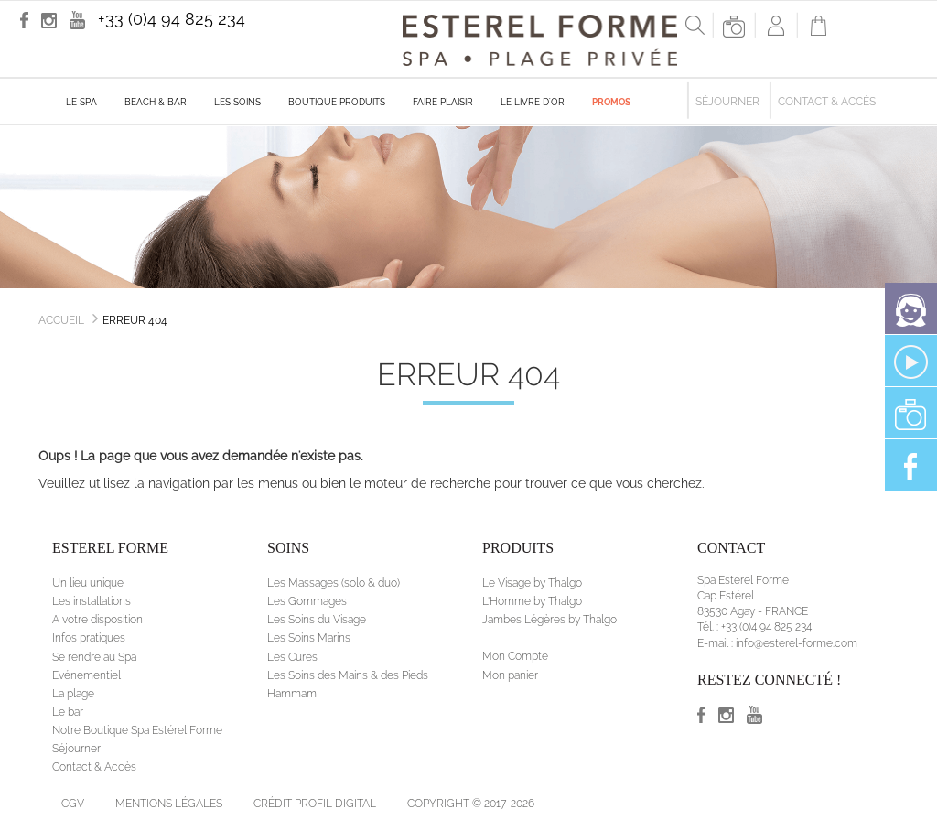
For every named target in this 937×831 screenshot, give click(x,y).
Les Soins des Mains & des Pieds (347, 675)
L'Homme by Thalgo (532, 601)
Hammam (292, 693)
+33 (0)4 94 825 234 (171, 18)
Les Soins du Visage (316, 619)
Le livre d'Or (533, 102)
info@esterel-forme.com (796, 643)
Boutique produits (336, 102)
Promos (611, 102)
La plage (73, 693)
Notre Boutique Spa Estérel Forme (137, 730)
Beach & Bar (155, 102)
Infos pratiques (88, 637)
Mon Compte (515, 656)
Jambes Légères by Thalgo (549, 619)
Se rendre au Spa (94, 657)
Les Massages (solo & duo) (333, 583)
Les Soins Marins (308, 637)
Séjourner (727, 101)
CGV (72, 803)
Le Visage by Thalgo (532, 583)
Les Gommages (307, 601)
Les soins (237, 102)
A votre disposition (97, 619)
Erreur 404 (134, 320)
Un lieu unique (88, 583)
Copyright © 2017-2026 (470, 803)
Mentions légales (168, 803)
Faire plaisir (443, 102)
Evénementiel (86, 675)
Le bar (67, 712)
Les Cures (292, 657)
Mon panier (510, 675)
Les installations (91, 601)
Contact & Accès (827, 101)
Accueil (61, 320)
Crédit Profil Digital (314, 803)
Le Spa (81, 102)
